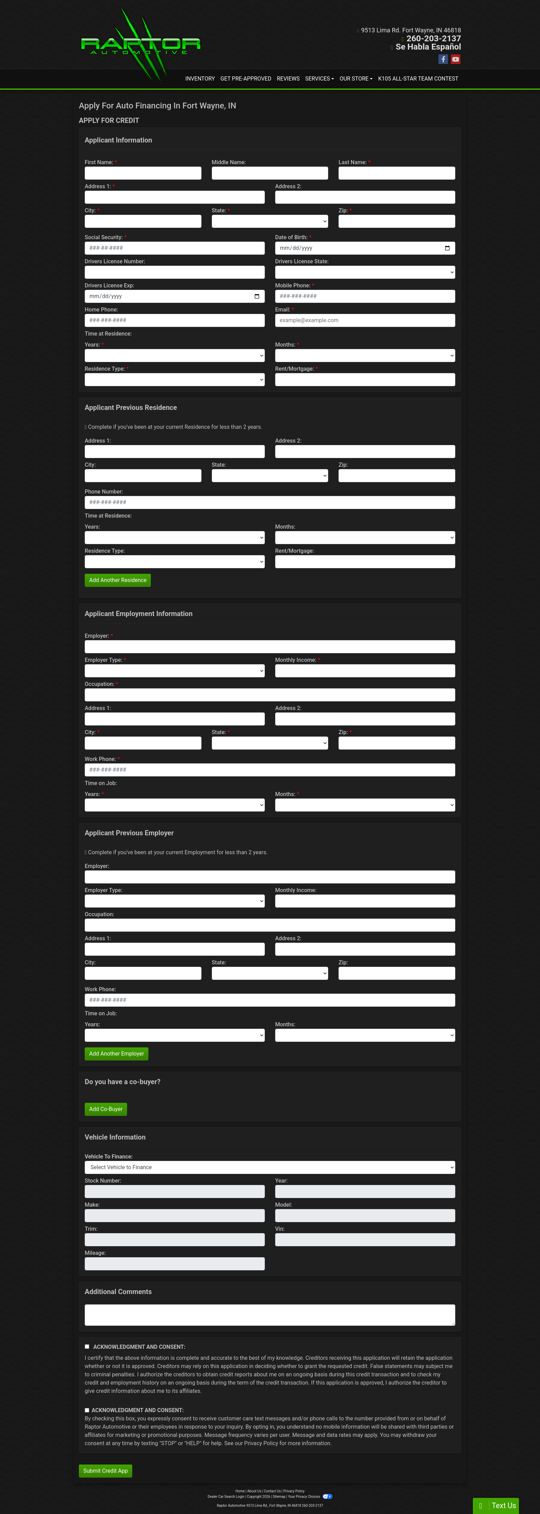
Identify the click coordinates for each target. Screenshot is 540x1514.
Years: (92, 344)
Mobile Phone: (293, 285)
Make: (92, 1204)
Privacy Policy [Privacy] (294, 1491)
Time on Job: (101, 783)
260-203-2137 (434, 38)
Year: (281, 1180)
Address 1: (98, 186)
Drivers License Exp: (109, 285)
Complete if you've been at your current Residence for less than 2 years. (173, 427)
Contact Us (272, 1491)
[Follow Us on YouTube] (455, 59)
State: (219, 210)
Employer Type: (103, 660)
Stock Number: (103, 1180)
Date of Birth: (291, 237)
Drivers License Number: (115, 261)
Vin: (280, 1229)
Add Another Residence (117, 580)
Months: (285, 344)
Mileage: (95, 1253)
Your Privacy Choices (310, 1497)
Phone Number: (104, 491)
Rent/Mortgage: (294, 369)
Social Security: (104, 237)
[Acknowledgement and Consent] (87, 1346)
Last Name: (353, 162)
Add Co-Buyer (106, 1109)
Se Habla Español (428, 47)
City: (90, 210)
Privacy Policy (261, 1443)
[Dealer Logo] (141, 46)
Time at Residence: (108, 333)
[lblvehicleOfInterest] (270, 1167)
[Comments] (270, 1315)
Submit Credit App (105, 1471)
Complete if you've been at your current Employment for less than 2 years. (176, 852)
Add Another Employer (116, 1053)
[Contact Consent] (87, 1410)
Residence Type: (105, 369)
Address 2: (288, 186)
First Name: (99, 162)
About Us (254, 1491)
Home (240, 1491)
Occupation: (99, 684)
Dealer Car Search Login (226, 1497)
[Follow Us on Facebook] (443, 59)
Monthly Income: (295, 660)
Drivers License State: (302, 261)
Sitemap (279, 1497)
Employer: (97, 636)
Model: (283, 1204)
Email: (282, 309)
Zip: (343, 210)
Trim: (91, 1229)
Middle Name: (229, 162)
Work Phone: (100, 759)
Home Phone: (101, 309)
